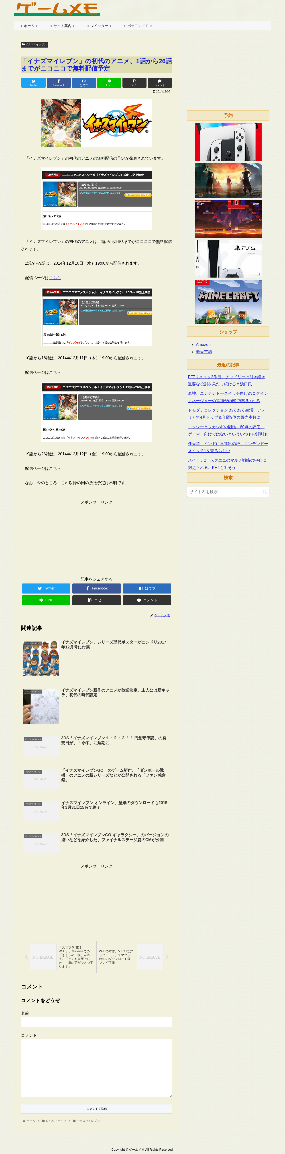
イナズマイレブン (34, 44)
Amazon (203, 344)
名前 (25, 1013)
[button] (265, 491)
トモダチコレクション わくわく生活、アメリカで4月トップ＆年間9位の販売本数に (226, 414)
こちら (55, 278)
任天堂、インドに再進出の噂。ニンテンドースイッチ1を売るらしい (228, 447)
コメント (29, 1035)
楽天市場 (204, 351)
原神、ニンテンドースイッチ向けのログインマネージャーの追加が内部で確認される (228, 397)
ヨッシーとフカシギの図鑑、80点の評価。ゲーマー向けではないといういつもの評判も (228, 430)
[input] (228, 492)
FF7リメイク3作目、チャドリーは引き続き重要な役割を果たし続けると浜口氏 (226, 380)
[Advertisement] (96, 537)
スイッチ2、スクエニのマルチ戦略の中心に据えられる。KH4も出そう (227, 464)
